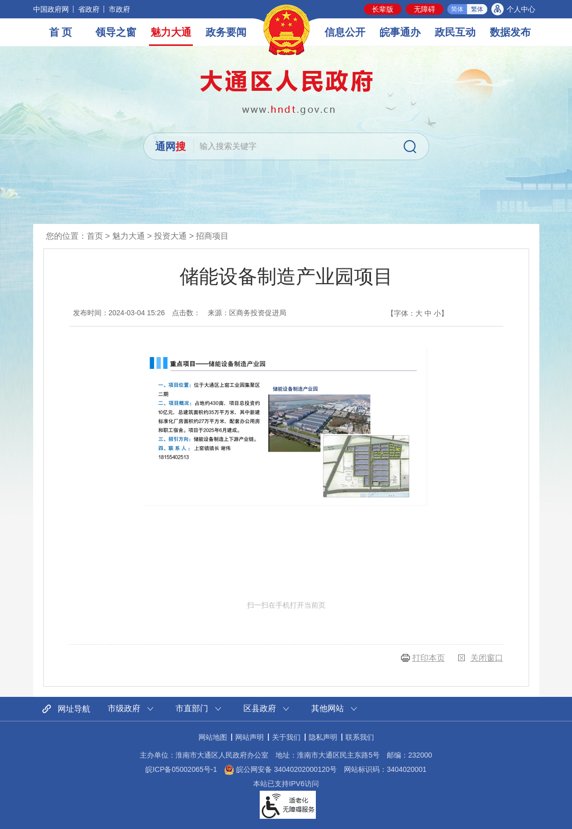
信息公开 (345, 32)
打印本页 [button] (428, 658)
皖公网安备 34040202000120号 (280, 769)
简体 (457, 9)
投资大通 (170, 236)
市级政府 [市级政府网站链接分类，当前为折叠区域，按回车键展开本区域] (124, 708)
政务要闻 (226, 32)
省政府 (89, 9)
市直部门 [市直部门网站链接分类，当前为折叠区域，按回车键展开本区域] (192, 708)
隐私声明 (323, 737)
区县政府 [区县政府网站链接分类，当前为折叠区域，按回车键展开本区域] (259, 708)
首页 (95, 236)
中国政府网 (51, 9)
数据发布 (510, 32)
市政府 (119, 9)
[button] (383, 9)
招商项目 (212, 236)
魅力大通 (171, 32)
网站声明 (249, 737)
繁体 (477, 9)
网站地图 (212, 737)
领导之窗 (115, 32)
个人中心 (521, 9)
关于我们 (286, 737)
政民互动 (455, 32)
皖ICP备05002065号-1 (181, 769)
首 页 (60, 32)
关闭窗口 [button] (486, 658)
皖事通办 (400, 32)
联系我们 (359, 737)
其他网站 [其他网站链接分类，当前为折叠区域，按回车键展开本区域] (327, 708)
